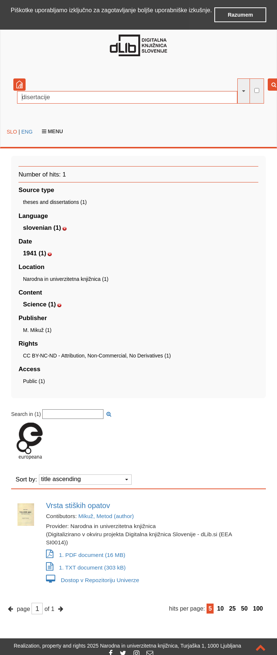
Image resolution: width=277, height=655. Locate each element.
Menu (52, 131)
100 (258, 608)
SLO (12, 131)
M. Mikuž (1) (37, 330)
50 (244, 608)
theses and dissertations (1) (55, 202)
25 (232, 608)
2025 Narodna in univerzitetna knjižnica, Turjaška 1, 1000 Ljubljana (164, 646)
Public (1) (34, 381)
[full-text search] (256, 90)
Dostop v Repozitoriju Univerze (92, 580)
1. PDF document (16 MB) (85, 554)
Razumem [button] (240, 15)
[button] (12, 20)
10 (220, 608)
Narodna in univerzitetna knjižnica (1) (65, 278)
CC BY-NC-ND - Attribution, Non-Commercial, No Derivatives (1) (97, 355)
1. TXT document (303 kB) (86, 567)
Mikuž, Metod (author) (106, 516)
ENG (26, 131)
